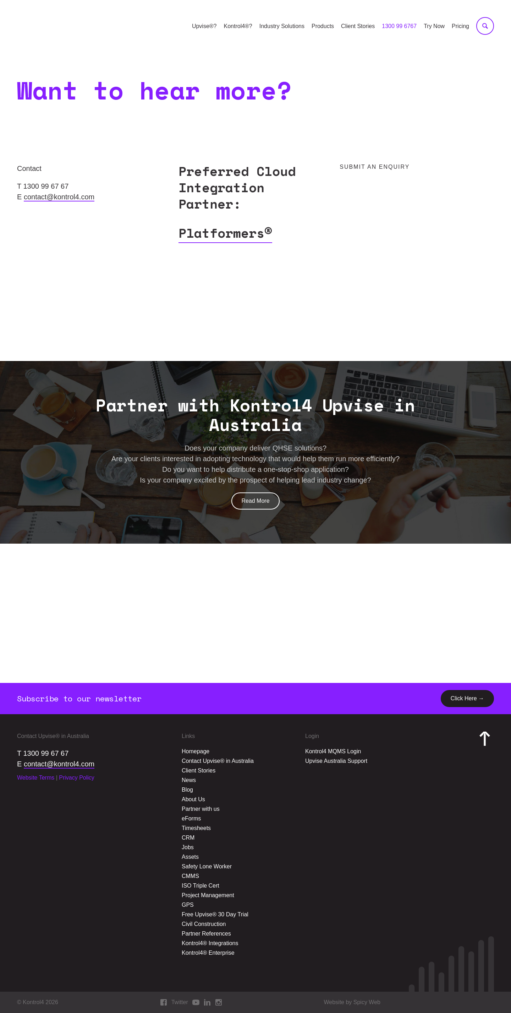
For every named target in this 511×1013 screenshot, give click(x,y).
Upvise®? (204, 26)
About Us (193, 799)
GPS (188, 905)
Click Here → (467, 698)
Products (323, 26)
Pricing (460, 26)
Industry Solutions (281, 26)
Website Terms (35, 778)
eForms (191, 818)
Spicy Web (366, 1002)
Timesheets (196, 828)
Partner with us (201, 809)
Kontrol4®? (238, 26)
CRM (188, 838)
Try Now (434, 26)
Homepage (195, 751)
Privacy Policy (76, 778)
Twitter (179, 1002)
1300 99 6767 (399, 26)
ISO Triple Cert (200, 886)
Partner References (206, 934)
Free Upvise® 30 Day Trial (215, 914)
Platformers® (225, 232)
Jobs (188, 847)
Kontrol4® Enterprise (208, 953)
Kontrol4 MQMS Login (333, 751)
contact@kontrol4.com (59, 197)
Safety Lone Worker (207, 866)
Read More (255, 501)
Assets (190, 857)
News (189, 780)
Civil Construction (204, 924)
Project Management (208, 895)
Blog (187, 790)
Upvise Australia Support (336, 761)
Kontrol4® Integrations (210, 943)
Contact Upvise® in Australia (218, 761)
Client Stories (358, 26)
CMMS (190, 876)
